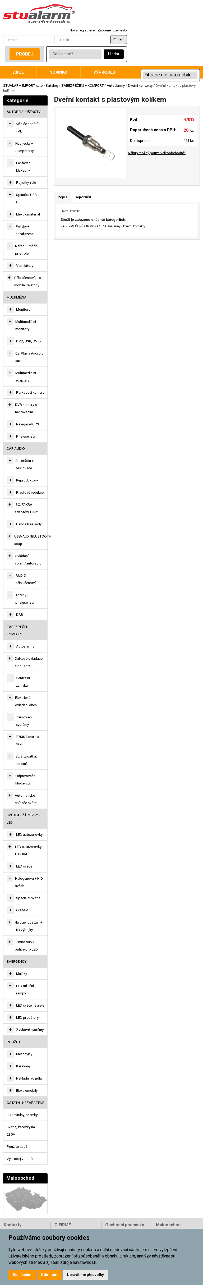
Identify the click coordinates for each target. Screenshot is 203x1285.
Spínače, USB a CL (27, 198)
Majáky (21, 973)
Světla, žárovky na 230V (21, 1130)
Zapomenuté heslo (112, 30)
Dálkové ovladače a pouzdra (29, 662)
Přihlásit (118, 39)
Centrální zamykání (23, 681)
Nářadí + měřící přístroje (26, 249)
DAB (19, 614)
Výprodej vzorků (20, 1158)
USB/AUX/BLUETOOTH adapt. (32, 540)
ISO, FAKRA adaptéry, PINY (26, 508)
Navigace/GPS (27, 424)
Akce (18, 72)
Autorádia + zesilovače (24, 464)
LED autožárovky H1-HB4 (28, 850)
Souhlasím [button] (22, 1275)
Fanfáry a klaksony (23, 166)
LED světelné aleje (30, 1005)
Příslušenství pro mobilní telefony (27, 281)
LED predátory (27, 1017)
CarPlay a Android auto (29, 357)
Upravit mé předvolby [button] (85, 1275)
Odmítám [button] (49, 1275)
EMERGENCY (16, 961)
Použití (13, 1042)
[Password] (82, 39)
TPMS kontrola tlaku (27, 740)
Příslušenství (26, 436)
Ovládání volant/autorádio (28, 559)
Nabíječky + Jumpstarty (24, 147)
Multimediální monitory (25, 325)
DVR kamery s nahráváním (26, 408)
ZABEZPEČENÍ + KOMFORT (82, 85)
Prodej (24, 54)
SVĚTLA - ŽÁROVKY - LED (23, 818)
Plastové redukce (30, 492)
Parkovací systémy (24, 721)
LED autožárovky (29, 834)
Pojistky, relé (26, 182)
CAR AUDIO (16, 448)
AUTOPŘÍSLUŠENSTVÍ (24, 111)
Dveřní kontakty (140, 85)
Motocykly (24, 1054)
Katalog (52, 85)
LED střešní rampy (25, 989)
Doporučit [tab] (83, 197)
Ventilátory (24, 265)
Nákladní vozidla (29, 1078)
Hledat (113, 54)
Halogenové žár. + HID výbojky (28, 926)
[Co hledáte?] (75, 54)
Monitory (23, 309)
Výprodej (104, 72)
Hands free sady (28, 524)
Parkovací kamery (30, 392)
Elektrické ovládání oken (26, 701)
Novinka (58, 72)
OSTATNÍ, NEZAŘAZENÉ (25, 1102)
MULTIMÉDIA (16, 297)
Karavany (23, 1066)
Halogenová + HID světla (29, 882)
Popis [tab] (62, 197)
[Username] (29, 39)
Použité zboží (17, 1146)
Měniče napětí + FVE (28, 127)
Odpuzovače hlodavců (25, 779)
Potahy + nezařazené (25, 230)
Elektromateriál (28, 214)
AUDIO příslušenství (26, 579)
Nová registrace (82, 30)
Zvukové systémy (30, 1029)
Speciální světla (28, 898)
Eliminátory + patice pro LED (26, 945)
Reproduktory (27, 480)
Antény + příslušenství (25, 598)
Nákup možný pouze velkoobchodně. (157, 153)
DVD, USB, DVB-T (29, 341)
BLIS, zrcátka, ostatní (26, 760)
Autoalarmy (116, 85)
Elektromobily (27, 1090)
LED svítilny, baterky (22, 1115)
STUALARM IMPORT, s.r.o (23, 85)
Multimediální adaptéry (25, 376)
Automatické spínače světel (26, 799)
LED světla (24, 866)
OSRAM (22, 910)
